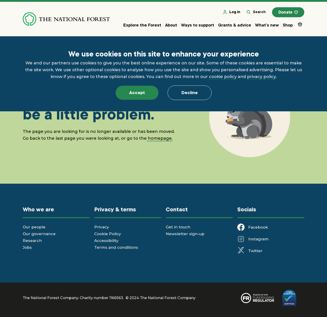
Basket (300, 24)
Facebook (258, 227)
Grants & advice (234, 25)
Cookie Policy (107, 234)
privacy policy (261, 76)
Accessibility (106, 240)
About (171, 25)
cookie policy (223, 76)
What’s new (267, 25)
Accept (137, 92)
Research (32, 240)
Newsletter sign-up (185, 234)
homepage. (160, 138)
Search (256, 12)
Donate (288, 12)
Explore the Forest (142, 25)
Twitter (255, 251)
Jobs (27, 247)
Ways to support (197, 25)
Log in (231, 12)
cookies (112, 69)
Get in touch (178, 227)
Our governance (39, 234)
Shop (288, 25)
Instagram (258, 239)
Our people (34, 227)
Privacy (101, 227)
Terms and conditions (116, 247)
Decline (189, 92)
